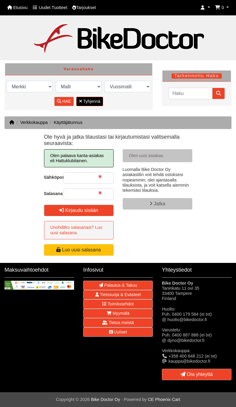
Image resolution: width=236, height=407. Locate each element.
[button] (205, 8)
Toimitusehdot (118, 303)
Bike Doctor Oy (105, 399)
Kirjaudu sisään (78, 210)
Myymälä (118, 313)
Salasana (51, 193)
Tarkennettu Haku (196, 75)
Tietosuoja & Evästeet (118, 294)
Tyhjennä (89, 101)
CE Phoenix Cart (164, 399)
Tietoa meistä (118, 322)
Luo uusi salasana (78, 249)
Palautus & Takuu (118, 285)
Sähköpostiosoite (51, 177)
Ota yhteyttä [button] (197, 374)
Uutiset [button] (118, 332)
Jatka (157, 203)
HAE (64, 101)
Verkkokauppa (34, 122)
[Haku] (190, 93)
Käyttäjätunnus (68, 122)
